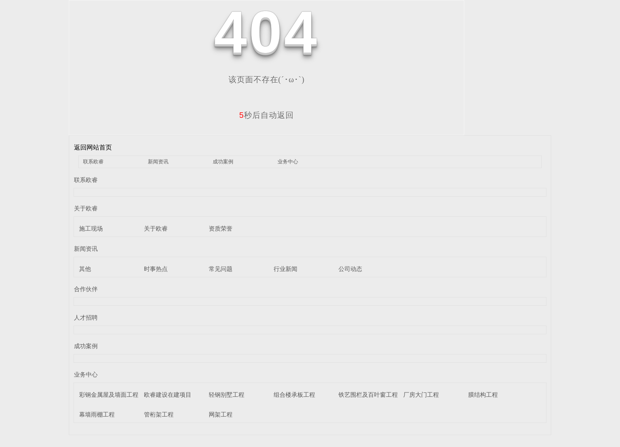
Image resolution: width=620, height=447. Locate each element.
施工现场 (91, 228)
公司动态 (350, 268)
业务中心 (288, 162)
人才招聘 (86, 317)
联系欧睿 (93, 162)
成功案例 (223, 162)
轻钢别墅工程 (226, 394)
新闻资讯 (158, 162)
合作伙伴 (86, 289)
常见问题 (220, 268)
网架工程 (220, 414)
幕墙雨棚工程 (97, 414)
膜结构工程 (483, 394)
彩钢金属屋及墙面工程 (108, 394)
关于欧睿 (86, 208)
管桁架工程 (159, 414)
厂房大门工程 (421, 394)
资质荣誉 (220, 228)
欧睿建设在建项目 (167, 394)
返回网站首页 (93, 147)
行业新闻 (285, 268)
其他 (85, 268)
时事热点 (156, 268)
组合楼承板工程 (294, 394)
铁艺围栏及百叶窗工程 (368, 394)
